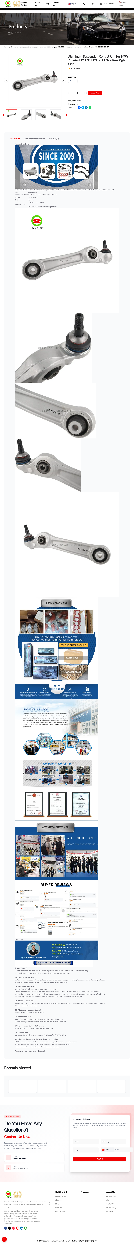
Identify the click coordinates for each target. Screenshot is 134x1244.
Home (6, 47)
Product (13, 47)
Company (105, 1142)
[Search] (84, 4)
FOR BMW (78, 101)
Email (76, 1150)
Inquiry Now (95, 93)
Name (76, 1142)
